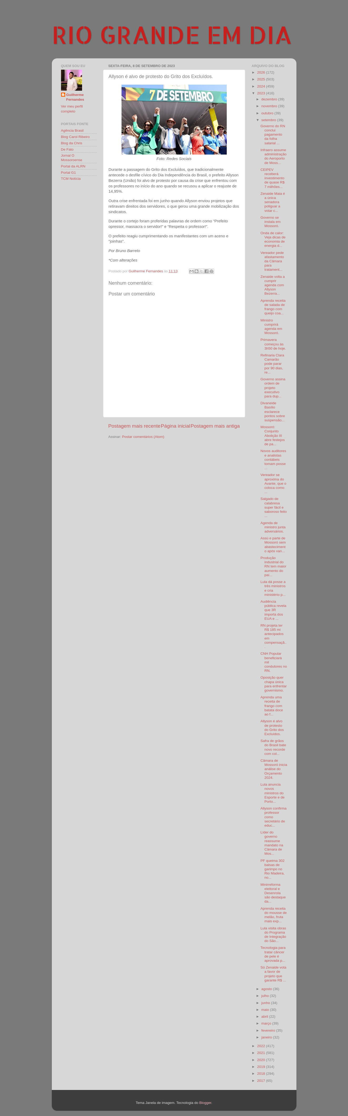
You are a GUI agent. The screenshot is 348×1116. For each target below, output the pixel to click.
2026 (261, 72)
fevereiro (268, 1030)
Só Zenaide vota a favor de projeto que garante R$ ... (273, 973)
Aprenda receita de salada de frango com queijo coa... (272, 307)
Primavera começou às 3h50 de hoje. (273, 344)
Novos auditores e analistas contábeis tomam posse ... (273, 459)
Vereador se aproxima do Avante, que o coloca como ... (273, 483)
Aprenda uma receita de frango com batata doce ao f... (271, 705)
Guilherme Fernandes (75, 97)
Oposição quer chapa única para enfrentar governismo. (273, 683)
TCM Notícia (71, 179)
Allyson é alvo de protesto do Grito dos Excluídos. (272, 727)
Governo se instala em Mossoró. (270, 222)
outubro (268, 113)
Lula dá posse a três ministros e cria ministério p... (272, 588)
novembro (269, 106)
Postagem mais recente (134, 426)
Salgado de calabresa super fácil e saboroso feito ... (273, 507)
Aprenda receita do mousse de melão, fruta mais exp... (273, 915)
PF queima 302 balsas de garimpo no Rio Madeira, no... (272, 869)
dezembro (269, 99)
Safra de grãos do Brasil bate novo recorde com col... (273, 747)
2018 (261, 1074)
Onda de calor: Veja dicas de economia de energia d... (272, 239)
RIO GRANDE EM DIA (172, 34)
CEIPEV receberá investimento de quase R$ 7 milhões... (272, 178)
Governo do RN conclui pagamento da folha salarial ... (272, 134)
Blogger (205, 1103)
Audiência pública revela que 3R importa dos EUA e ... (273, 610)
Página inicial (175, 426)
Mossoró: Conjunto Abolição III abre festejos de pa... (272, 435)
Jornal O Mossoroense (71, 157)
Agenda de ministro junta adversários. (272, 527)
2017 (261, 1081)
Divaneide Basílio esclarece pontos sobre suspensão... (272, 411)
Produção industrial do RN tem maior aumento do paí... (273, 566)
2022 (261, 1046)
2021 (261, 1053)
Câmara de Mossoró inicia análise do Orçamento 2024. (273, 769)
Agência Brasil (72, 130)
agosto (267, 989)
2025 (261, 79)
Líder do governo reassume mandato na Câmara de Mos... (271, 843)
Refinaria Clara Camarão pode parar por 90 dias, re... (272, 363)
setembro (269, 120)
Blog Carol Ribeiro (75, 137)
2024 (261, 86)
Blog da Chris (71, 143)
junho (266, 1003)
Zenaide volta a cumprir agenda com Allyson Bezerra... (272, 285)
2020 (261, 1060)
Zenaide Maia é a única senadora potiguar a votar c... (272, 202)
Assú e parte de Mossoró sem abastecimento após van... (273, 544)
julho (265, 996)
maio (265, 1010)
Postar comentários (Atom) (143, 437)
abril (265, 1016)
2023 (261, 93)
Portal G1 (68, 173)
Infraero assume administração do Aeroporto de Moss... (273, 156)
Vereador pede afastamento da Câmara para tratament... (272, 261)
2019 (261, 1067)
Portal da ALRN (73, 166)
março (266, 1023)
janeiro (267, 1037)
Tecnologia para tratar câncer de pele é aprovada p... (272, 954)
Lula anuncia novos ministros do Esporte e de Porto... (272, 792)
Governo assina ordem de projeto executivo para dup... (272, 387)
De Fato (67, 149)
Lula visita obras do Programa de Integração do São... (273, 934)
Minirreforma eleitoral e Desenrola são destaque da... (273, 893)
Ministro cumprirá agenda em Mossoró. (271, 326)
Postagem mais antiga (215, 426)
